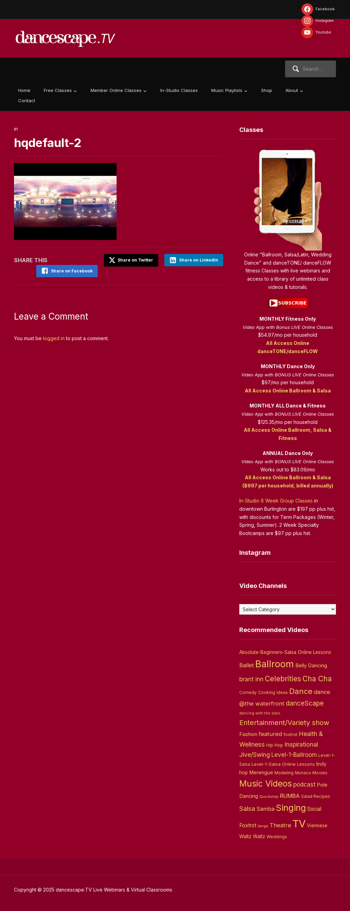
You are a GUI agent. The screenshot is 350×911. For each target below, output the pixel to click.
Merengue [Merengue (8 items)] (261, 772)
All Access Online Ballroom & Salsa (288, 390)
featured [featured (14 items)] (270, 734)
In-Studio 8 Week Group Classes (276, 501)
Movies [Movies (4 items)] (319, 772)
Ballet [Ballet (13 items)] (246, 665)
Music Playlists (226, 90)
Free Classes (58, 90)
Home (24, 90)
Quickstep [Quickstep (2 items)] (269, 796)
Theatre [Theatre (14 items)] (280, 825)
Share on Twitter (130, 260)
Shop (266, 90)
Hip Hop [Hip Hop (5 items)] (274, 745)
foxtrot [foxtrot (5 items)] (290, 734)
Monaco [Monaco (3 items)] (303, 773)
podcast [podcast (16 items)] (304, 784)
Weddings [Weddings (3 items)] (277, 836)
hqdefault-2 (49, 142)
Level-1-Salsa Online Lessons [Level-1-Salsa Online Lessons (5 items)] (283, 764)
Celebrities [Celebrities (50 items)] (283, 678)
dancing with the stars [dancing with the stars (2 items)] (259, 713)
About (291, 90)
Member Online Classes (116, 90)
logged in (54, 338)
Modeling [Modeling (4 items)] (284, 772)
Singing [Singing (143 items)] (291, 808)
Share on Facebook (70, 270)
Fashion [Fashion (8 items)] (248, 734)
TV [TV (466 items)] (299, 824)
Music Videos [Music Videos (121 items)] (265, 783)
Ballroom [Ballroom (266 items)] (274, 664)
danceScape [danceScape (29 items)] (305, 703)
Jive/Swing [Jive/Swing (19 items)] (254, 754)
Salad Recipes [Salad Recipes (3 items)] (315, 796)
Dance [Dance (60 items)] (300, 691)
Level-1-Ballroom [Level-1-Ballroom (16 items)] (294, 754)
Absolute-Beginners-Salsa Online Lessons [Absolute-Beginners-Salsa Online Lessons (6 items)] (285, 652)
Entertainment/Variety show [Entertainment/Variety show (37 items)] (284, 723)
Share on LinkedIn (198, 260)
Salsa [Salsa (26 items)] (247, 809)
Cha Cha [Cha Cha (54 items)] (317, 678)
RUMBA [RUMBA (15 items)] (290, 795)
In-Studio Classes (179, 90)
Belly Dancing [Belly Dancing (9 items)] (311, 665)
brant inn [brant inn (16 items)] (251, 679)
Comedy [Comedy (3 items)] (248, 692)
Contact (26, 100)
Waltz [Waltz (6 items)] (259, 836)
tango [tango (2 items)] (263, 826)
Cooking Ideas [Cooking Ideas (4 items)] (273, 692)
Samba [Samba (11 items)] (265, 809)
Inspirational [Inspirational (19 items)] (301, 744)
